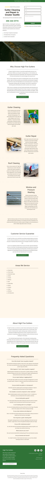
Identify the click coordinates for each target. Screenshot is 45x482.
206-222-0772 (12, 21)
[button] (22, 97)
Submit (33, 23)
